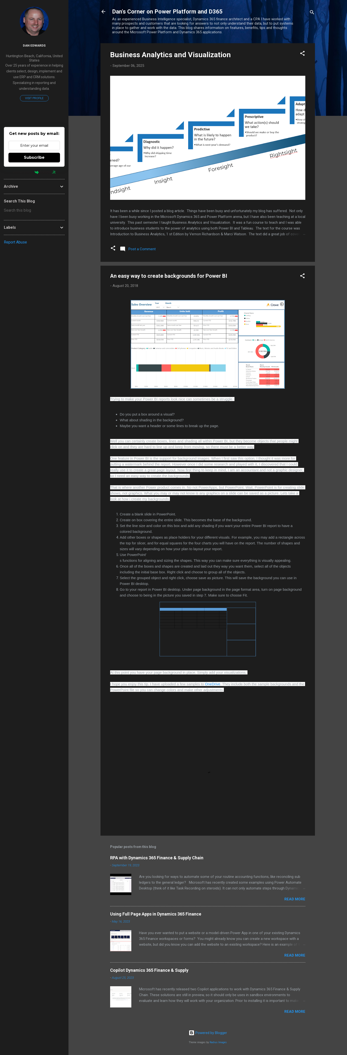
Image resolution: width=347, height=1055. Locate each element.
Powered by (34, 172)
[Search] (312, 13)
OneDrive (212, 684)
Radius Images (218, 1042)
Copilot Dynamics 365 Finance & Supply (149, 970)
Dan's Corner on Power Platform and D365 (167, 11)
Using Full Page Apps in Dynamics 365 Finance (155, 913)
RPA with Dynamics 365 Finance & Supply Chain (156, 857)
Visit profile (34, 98)
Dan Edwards (34, 45)
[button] (302, 54)
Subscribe (34, 157)
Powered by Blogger (208, 1033)
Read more (294, 899)
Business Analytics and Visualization (170, 54)
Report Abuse (15, 242)
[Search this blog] (34, 210)
